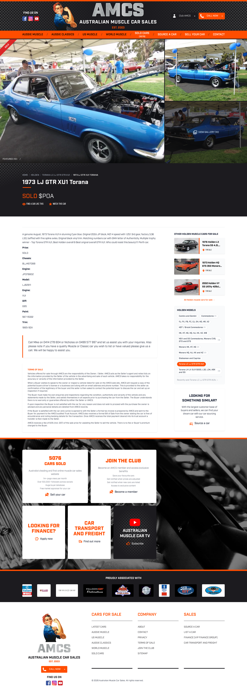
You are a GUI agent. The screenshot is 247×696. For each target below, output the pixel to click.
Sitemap (143, 653)
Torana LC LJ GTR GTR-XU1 (56, 175)
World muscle (116, 34)
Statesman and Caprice (190, 358)
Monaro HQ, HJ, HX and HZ (192, 352)
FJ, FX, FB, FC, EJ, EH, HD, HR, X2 (194, 322)
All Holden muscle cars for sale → (199, 300)
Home (25, 175)
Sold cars (142, 35)
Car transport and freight (200, 643)
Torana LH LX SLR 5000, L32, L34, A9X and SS (199, 371)
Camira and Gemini (187, 316)
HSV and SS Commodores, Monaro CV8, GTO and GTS (199, 340)
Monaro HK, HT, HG (189, 347)
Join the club (146, 648)
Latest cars (99, 627)
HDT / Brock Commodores (192, 327)
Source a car (167, 34)
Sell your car (195, 34)
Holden (35, 175)
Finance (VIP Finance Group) (201, 637)
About (141, 627)
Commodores (208, 316)
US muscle (90, 34)
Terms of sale (146, 643)
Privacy (142, 637)
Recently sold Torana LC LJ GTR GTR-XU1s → (197, 380)
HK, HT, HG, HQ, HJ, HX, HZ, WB (193, 333)
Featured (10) (10, 159)
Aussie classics (62, 34)
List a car (190, 632)
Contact (219, 34)
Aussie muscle (32, 34)
